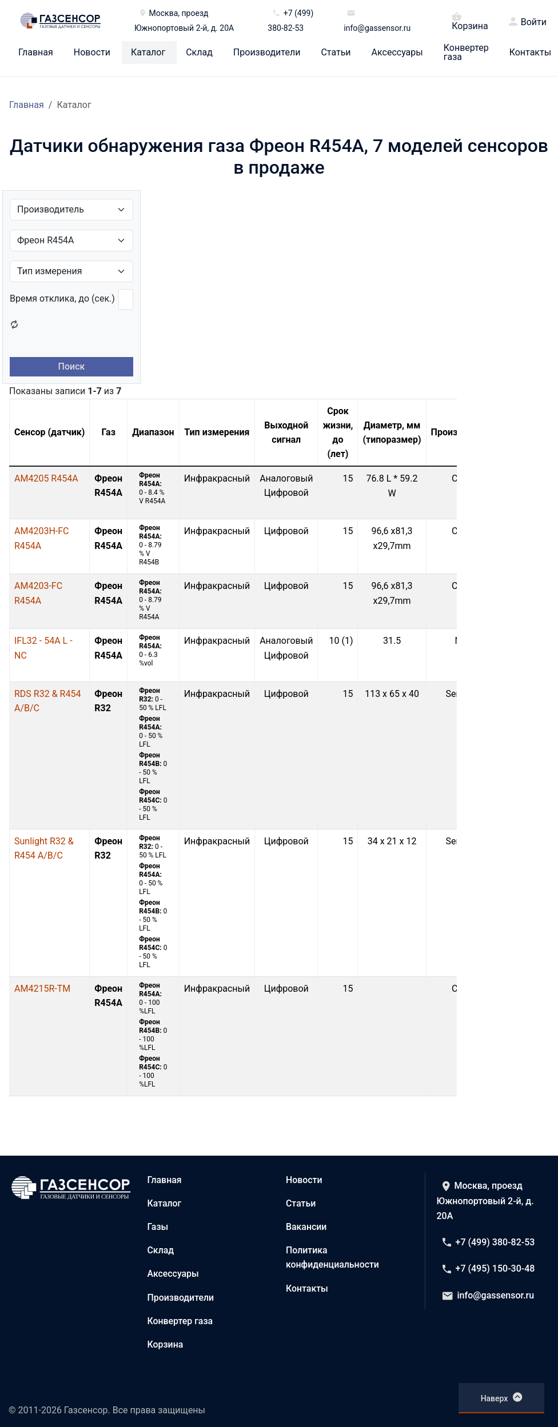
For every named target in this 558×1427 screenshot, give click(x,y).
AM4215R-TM (42, 988)
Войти (534, 22)
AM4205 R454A (46, 478)
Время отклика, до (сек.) (62, 298)
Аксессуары (397, 52)
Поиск (71, 366)
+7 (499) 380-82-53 (489, 1242)
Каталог (148, 52)
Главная (35, 52)
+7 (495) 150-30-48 (489, 1268)
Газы (158, 1226)
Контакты (530, 52)
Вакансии (306, 1226)
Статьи (335, 52)
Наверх (502, 1397)
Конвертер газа (466, 52)
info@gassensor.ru (489, 1295)
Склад (199, 52)
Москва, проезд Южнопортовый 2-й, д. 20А (485, 1200)
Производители (267, 52)
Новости (92, 52)
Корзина (470, 20)
